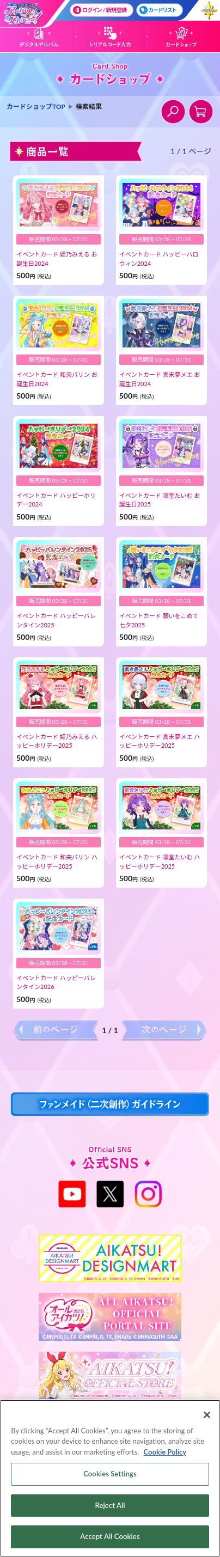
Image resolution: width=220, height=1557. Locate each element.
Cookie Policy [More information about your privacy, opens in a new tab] (165, 1453)
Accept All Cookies (109, 1538)
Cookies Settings (110, 1475)
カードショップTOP (36, 106)
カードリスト (157, 10)
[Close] (207, 1416)
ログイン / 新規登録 (100, 10)
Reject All (110, 1507)
